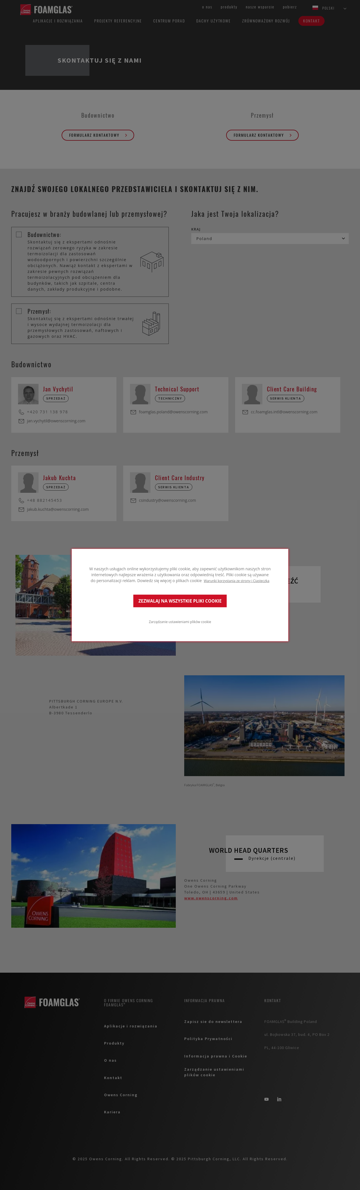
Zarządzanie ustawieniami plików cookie (180, 621)
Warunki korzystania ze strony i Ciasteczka (236, 580)
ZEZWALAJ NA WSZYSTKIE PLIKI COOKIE (180, 601)
